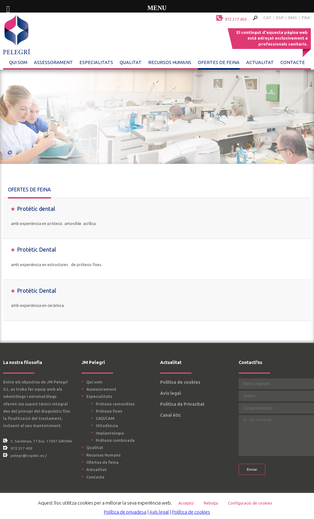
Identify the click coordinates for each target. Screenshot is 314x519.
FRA (306, 17)
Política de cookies (180, 382)
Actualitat (260, 62)
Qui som (18, 62)
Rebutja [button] (211, 503)
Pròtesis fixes (109, 411)
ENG (292, 17)
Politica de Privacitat (182, 404)
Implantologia (110, 433)
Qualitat (131, 62)
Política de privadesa (125, 512)
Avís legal (170, 393)
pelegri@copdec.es (27, 455)
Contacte (292, 62)
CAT (267, 17)
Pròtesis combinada (115, 440)
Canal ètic (170, 415)
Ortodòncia (107, 425)
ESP (280, 17)
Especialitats (96, 62)
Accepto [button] (186, 503)
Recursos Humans (169, 62)
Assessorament (53, 62)
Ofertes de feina (219, 62)
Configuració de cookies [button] (250, 503)
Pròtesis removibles (115, 404)
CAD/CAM (105, 418)
